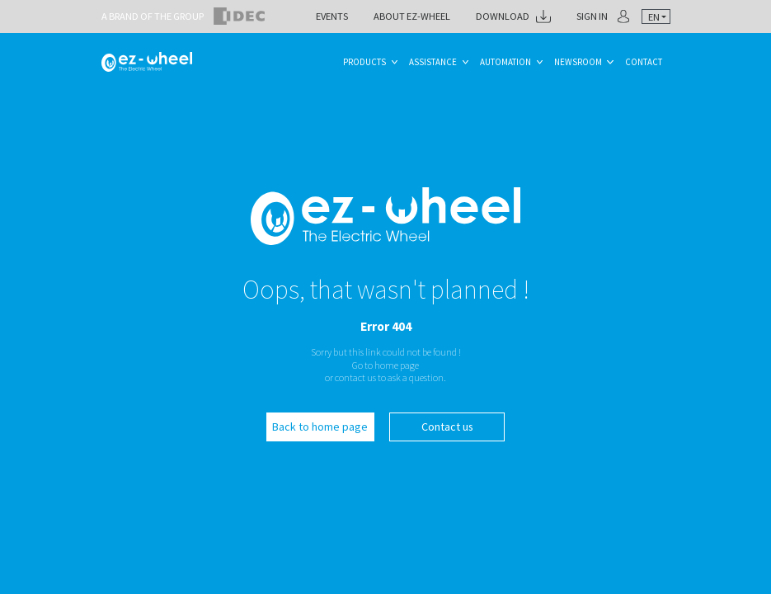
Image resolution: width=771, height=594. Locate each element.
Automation (505, 62)
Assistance (433, 62)
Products (364, 62)
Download (502, 16)
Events (332, 16)
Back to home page (320, 426)
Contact (643, 62)
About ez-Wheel (412, 16)
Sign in (592, 16)
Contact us (447, 426)
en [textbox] (654, 17)
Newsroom (578, 62)
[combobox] (656, 17)
